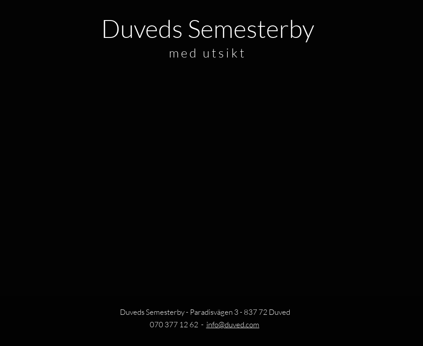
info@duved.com (232, 324)
